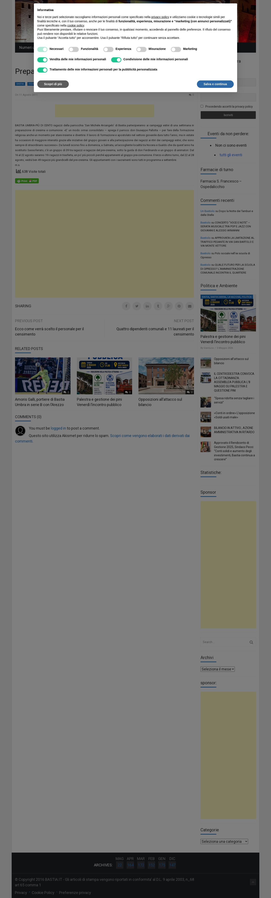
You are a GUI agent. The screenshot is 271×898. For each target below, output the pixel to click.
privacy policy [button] (160, 17)
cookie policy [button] (75, 25)
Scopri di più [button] (53, 84)
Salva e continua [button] (215, 84)
